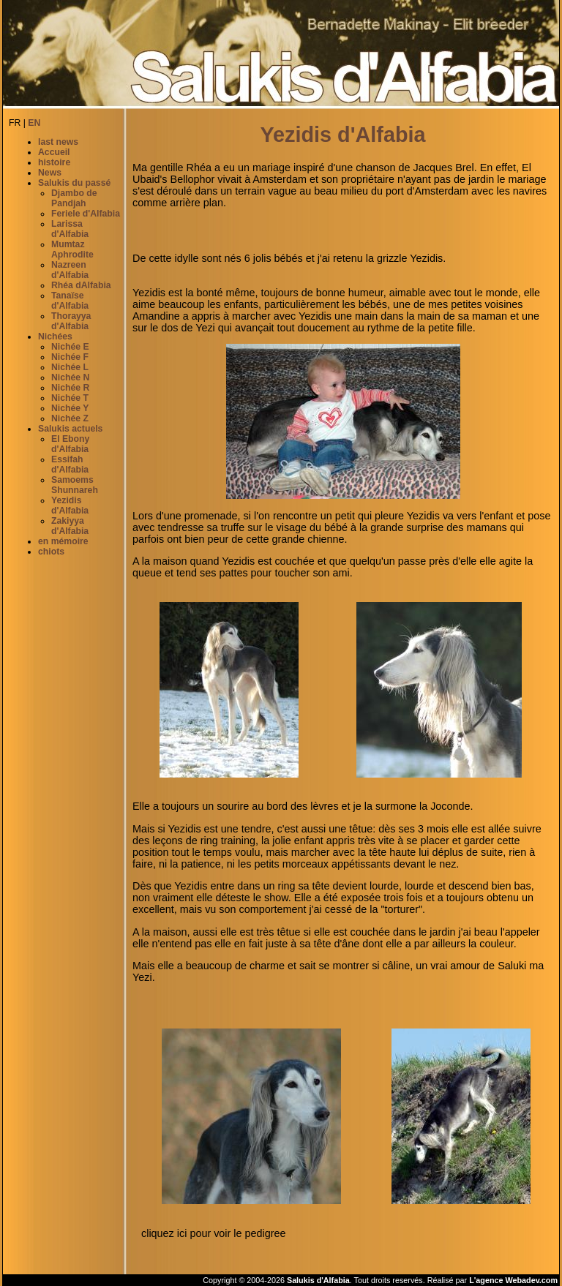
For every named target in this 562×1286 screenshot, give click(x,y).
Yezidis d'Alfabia (70, 505)
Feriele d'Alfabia (85, 213)
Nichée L (70, 367)
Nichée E (70, 347)
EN (34, 123)
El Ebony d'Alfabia (70, 444)
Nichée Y (70, 408)
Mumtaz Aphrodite (72, 249)
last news (58, 142)
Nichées (55, 336)
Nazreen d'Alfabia (70, 270)
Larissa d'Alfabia (70, 229)
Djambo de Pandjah (74, 198)
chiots (51, 551)
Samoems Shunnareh (74, 485)
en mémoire (63, 541)
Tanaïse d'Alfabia (70, 300)
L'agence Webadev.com (513, 1280)
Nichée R (70, 388)
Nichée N (70, 377)
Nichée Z (70, 418)
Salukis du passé (74, 183)
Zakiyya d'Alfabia (70, 526)
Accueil (54, 152)
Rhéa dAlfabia (81, 285)
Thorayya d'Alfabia (71, 321)
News (49, 173)
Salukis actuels (70, 429)
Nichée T (70, 398)
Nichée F (70, 357)
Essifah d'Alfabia (70, 464)
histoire (54, 162)
